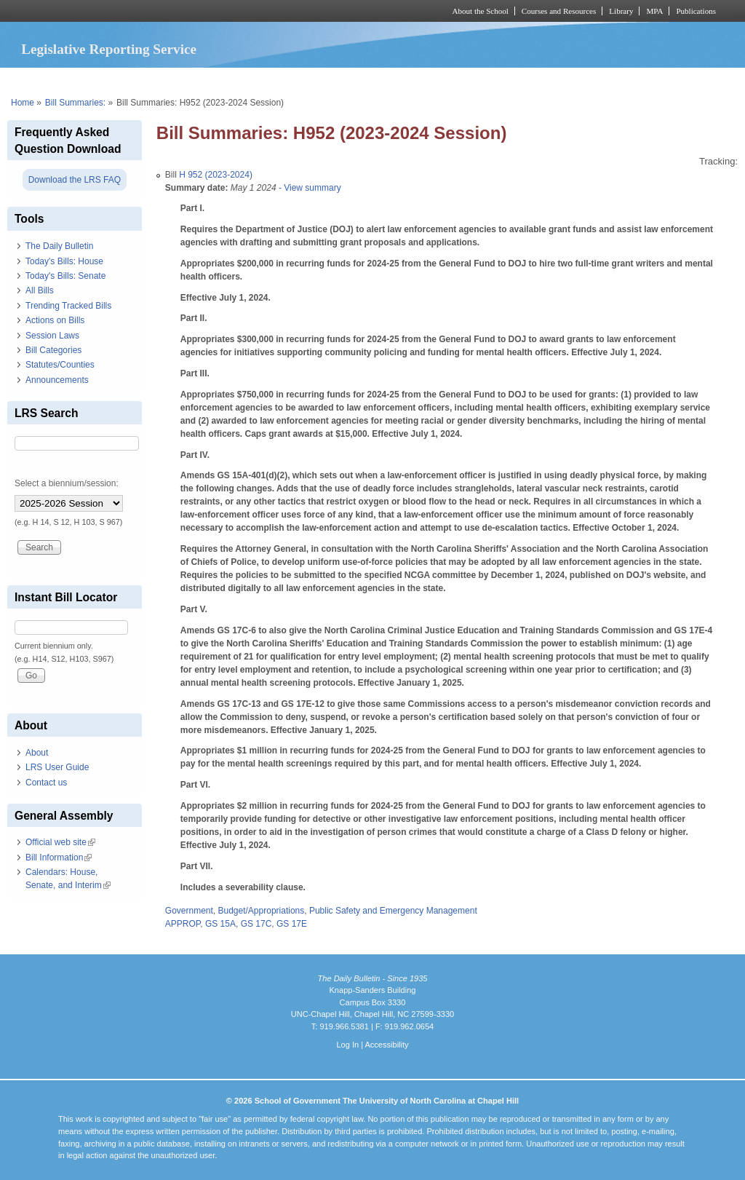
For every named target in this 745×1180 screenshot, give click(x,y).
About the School (481, 11)
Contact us (46, 782)
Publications (696, 11)
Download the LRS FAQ (74, 180)
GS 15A (220, 924)
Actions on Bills (54, 320)
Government (189, 911)
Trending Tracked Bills (68, 306)
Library (621, 11)
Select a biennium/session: (67, 483)
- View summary (308, 188)
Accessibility (386, 1044)
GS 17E (291, 924)
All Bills (39, 290)
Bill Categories (53, 350)
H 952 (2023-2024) (215, 175)
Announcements (57, 380)
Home (22, 103)
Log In (347, 1044)
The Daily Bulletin (59, 246)
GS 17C (256, 924)
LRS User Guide (57, 767)
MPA (654, 11)
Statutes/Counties (60, 365)
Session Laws (52, 335)
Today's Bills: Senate (65, 276)
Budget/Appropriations (261, 911)
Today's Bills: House (64, 261)
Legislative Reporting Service (108, 49)
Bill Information (58, 857)
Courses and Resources (559, 11)
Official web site (60, 842)
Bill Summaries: (75, 103)
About (36, 753)
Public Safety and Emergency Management (393, 911)
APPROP (182, 924)
